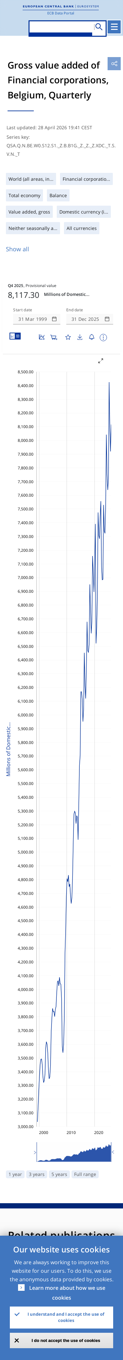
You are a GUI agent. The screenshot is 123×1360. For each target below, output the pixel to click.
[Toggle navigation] (114, 26)
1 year (15, 1174)
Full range (85, 1174)
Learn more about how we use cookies (67, 1292)
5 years (59, 1174)
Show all (17, 249)
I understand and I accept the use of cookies (66, 1317)
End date (74, 310)
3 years (37, 1174)
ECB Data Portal (60, 12)
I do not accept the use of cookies (66, 1340)
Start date (22, 310)
